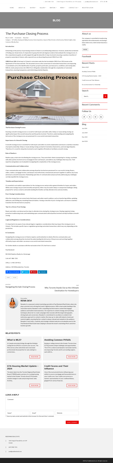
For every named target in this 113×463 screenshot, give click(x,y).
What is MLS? (14, 339)
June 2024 (85, 132)
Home (8, 277)
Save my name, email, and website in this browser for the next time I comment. (30, 415)
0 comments (18, 37)
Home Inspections (38, 40)
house (14, 277)
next (62, 287)
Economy (30, 40)
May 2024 (84, 137)
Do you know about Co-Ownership (91, 84)
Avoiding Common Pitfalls (57, 339)
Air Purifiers (15, 40)
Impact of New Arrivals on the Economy (53, 40)
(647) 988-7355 (49, 1)
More (85, 49)
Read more (34, 355)
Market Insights (68, 40)
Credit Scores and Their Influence (90, 80)
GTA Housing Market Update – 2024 (91, 76)
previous (23, 285)
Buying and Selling (23, 40)
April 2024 (85, 141)
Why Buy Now (15, 42)
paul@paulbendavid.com (91, 1)
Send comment (72, 421)
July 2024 (84, 128)
